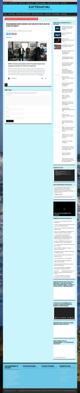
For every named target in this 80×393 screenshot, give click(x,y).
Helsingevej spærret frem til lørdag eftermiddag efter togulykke (67, 28)
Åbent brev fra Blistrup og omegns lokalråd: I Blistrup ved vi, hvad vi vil (64, 272)
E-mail (7, 111)
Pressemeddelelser (56, 14)
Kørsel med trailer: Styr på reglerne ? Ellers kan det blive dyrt (68, 122)
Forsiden (5, 3)
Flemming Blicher (57, 264)
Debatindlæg (47, 14)
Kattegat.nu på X (29, 3)
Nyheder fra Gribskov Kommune (23, 14)
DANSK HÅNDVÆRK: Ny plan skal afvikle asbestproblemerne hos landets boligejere (68, 160)
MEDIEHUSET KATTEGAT (53, 3)
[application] (64, 175)
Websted (8, 116)
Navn (7, 107)
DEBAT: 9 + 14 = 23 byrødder (66, 258)
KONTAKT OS (22, 3)
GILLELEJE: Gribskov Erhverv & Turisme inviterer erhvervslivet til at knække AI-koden (68, 148)
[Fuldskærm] (73, 317)
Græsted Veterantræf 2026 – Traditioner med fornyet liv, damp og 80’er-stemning (67, 90)
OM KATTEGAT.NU (13, 3)
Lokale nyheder (11, 14)
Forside (5, 14)
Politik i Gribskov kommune (37, 14)
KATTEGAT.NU (39, 7)
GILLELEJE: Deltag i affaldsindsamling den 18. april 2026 (68, 109)
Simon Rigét (56, 258)
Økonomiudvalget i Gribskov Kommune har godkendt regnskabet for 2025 (67, 64)
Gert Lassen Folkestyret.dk (60, 271)
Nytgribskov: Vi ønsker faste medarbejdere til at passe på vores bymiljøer (68, 103)
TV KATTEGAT (63, 3)
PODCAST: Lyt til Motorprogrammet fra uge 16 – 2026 (68, 40)
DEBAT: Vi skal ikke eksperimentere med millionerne (49, 18)
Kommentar (9, 94)
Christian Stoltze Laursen (59, 251)
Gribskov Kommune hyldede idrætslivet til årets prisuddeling (67, 84)
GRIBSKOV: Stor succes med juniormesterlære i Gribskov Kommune (67, 136)
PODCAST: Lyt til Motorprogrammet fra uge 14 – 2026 (68, 116)
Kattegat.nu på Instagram (40, 3)
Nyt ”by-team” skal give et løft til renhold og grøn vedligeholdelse (68, 52)
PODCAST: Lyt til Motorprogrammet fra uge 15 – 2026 (68, 78)
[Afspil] (56, 317)
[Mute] (70, 317)
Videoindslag (64, 14)
